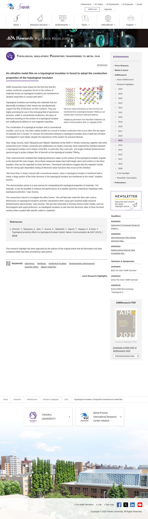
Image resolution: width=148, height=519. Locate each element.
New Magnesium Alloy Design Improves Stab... (123, 239)
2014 (120, 145)
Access (139, 4)
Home (5, 399)
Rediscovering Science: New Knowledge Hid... (123, 251)
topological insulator (57, 263)
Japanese (108, 9)
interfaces (41, 263)
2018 (120, 126)
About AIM (125, 80)
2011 (120, 159)
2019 (120, 122)
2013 (120, 150)
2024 (120, 98)
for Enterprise (128, 4)
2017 (120, 131)
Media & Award (121, 70)
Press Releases (121, 66)
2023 (120, 103)
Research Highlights (125, 84)
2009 (120, 168)
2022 (120, 108)
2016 (120, 136)
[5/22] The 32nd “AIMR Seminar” (124, 280)
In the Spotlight (123, 173)
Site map (110, 504)
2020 (120, 117)
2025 (120, 94)
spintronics (29, 263)
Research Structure (39, 20)
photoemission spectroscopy (82, 263)
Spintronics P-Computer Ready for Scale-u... (125, 226)
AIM (121, 75)
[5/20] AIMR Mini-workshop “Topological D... (122, 290)
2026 (120, 89)
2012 (120, 154)
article (14, 235)
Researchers (86, 4)
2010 (120, 164)
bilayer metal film (48, 267)
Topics (85, 20)
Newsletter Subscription (127, 178)
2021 (120, 112)
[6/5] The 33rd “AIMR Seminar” (124, 270)
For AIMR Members (85, 504)
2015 (120, 140)
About (17, 20)
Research (17, 399)
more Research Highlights (94, 276)
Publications (120, 182)
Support (130, 20)
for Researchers (113, 4)
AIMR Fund (92, 9)
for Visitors (99, 4)
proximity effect (31, 267)
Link (100, 504)
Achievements (61, 20)
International (107, 20)
